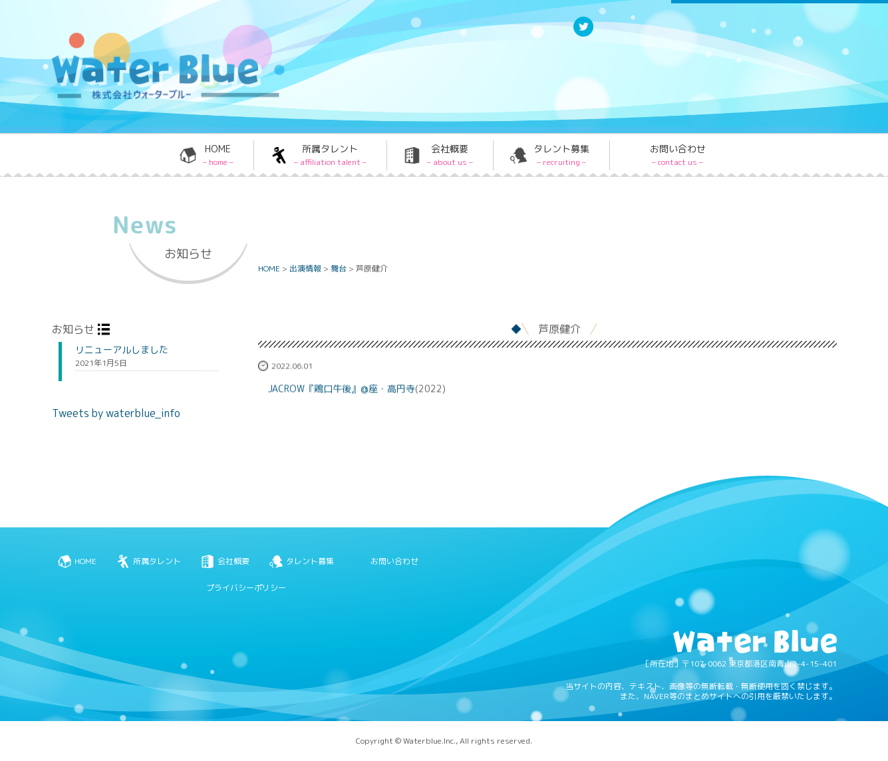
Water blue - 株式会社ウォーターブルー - (151, 98)
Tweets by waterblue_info (116, 413)
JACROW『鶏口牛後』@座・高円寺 (341, 389)
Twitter (583, 36)
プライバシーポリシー (246, 587)
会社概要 (450, 155)
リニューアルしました (121, 350)
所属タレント (330, 155)
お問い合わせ (678, 155)
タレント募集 (561, 155)
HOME (218, 155)
